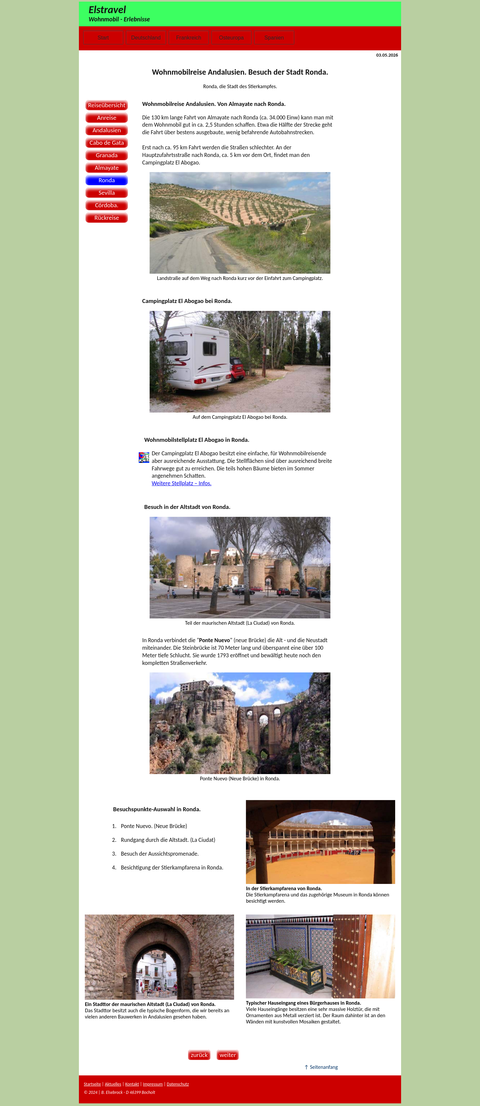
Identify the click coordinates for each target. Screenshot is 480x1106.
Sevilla (107, 192)
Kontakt (132, 1084)
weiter (226, 1055)
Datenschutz (178, 1084)
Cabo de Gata (106, 142)
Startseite (92, 1084)
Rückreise (106, 217)
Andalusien (106, 130)
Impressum (153, 1084)
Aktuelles (113, 1084)
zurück (198, 1055)
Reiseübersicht (107, 105)
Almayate (107, 167)
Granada (107, 155)
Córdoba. (106, 205)
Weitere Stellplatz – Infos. (182, 483)
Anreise (106, 117)
